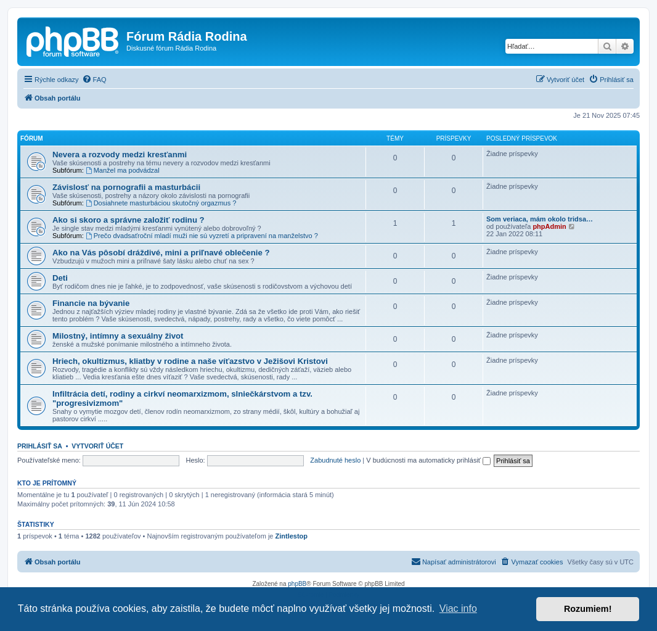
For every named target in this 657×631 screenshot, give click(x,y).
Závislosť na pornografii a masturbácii (126, 187)
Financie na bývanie (90, 303)
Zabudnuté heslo (335, 460)
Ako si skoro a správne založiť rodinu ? (128, 220)
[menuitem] (94, 79)
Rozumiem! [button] (588, 609)
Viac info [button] (458, 608)
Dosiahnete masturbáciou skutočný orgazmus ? (161, 203)
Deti (60, 278)
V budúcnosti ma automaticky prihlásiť (428, 460)
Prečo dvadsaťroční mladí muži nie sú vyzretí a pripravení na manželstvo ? (202, 235)
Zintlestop (291, 536)
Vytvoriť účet (97, 446)
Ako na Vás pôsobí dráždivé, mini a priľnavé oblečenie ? (160, 252)
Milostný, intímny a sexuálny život (118, 335)
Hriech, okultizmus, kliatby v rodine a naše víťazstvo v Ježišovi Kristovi (190, 361)
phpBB (297, 583)
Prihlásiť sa (39, 446)
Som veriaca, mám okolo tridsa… (539, 219)
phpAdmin (549, 226)
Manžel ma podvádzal (123, 170)
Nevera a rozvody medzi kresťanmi (119, 154)
